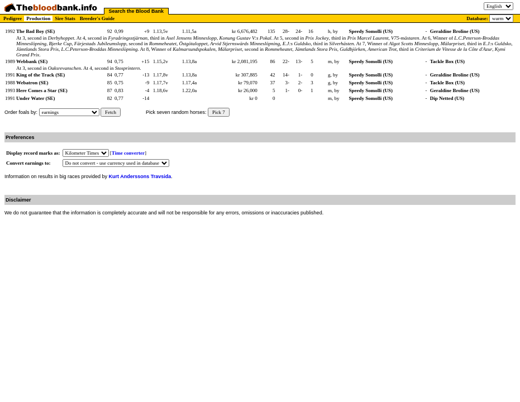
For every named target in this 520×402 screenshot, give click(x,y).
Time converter (128, 153)
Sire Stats (65, 18)
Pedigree (12, 18)
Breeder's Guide (97, 18)
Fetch (110, 112)
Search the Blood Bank (136, 11)
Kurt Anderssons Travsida (140, 176)
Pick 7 (218, 112)
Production (38, 18)
